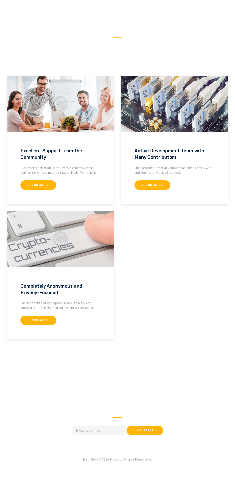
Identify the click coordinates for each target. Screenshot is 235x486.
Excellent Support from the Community (51, 154)
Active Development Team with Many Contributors (169, 154)
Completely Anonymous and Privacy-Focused (51, 289)
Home (96, 43)
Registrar (145, 430)
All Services (114, 43)
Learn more (38, 185)
